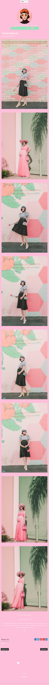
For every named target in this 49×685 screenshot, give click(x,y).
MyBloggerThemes (26, 678)
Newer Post (5, 649)
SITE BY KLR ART (24, 676)
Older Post (44, 649)
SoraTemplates (10, 678)
